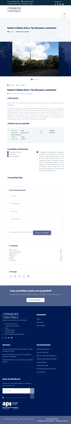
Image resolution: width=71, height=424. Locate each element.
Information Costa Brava (43, 349)
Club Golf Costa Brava (42, 352)
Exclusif (35, 258)
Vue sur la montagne (35, 252)
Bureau (38, 319)
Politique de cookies (62, 421)
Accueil (10, 31)
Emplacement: (15, 133)
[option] (35, 60)
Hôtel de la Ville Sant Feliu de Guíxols (47, 359)
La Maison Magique (42, 362)
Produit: (13, 137)
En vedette (35, 260)
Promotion (35, 256)
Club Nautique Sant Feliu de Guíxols (46, 369)
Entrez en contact (35, 300)
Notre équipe (40, 322)
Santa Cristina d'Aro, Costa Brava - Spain (20, 3)
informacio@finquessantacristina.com (14, 334)
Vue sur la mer (35, 250)
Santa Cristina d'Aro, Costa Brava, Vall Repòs (19, 93)
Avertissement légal (52, 419)
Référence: (14, 130)
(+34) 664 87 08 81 (27, 1)
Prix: (41, 130)
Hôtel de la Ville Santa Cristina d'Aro (46, 356)
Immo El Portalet (41, 325)
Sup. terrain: (14, 139)
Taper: (41, 133)
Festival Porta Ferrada (42, 365)
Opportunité (35, 254)
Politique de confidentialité (45, 421)
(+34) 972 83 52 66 (13, 1)
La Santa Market (41, 372)
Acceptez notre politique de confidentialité (21, 232)
